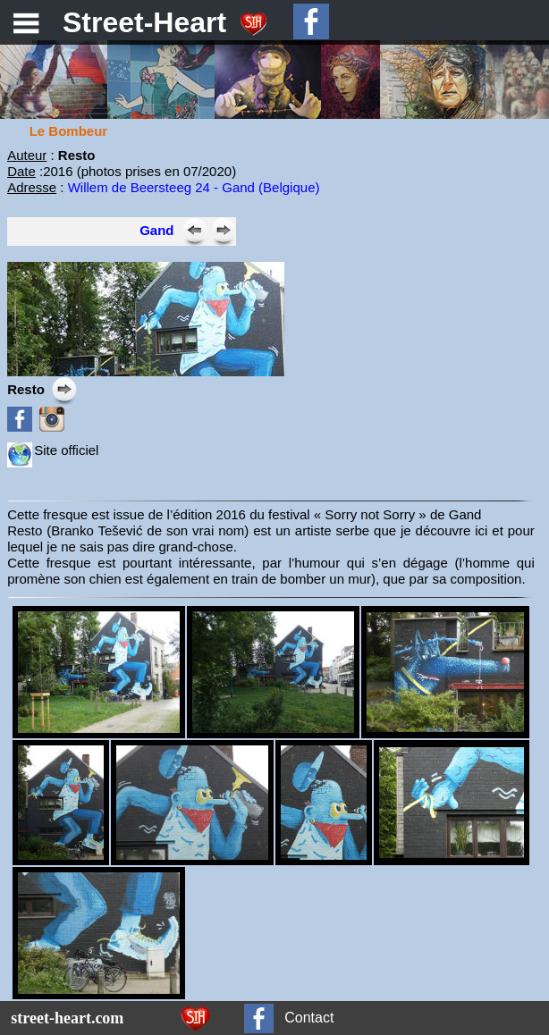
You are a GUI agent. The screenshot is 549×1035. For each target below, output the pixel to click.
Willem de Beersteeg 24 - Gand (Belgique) (194, 187)
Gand (156, 230)
